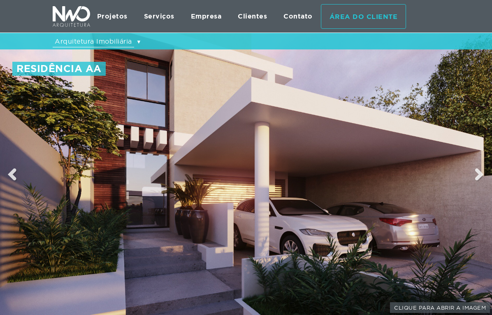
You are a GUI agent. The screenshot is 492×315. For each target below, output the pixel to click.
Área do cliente (364, 16)
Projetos (112, 16)
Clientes (252, 16)
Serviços (159, 16)
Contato (298, 16)
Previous (12, 174)
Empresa (206, 16)
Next (480, 174)
